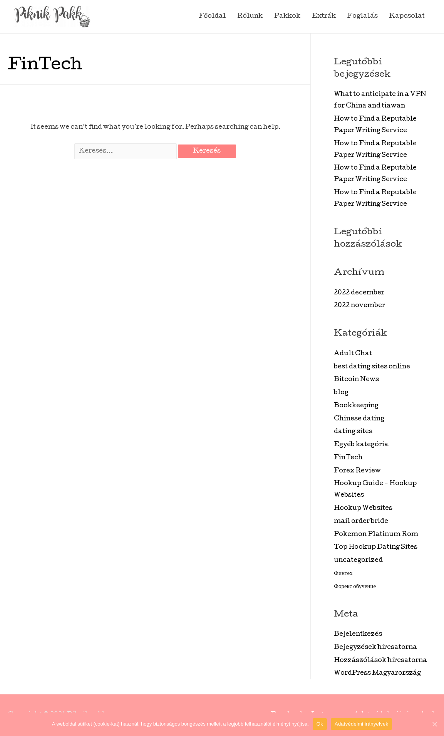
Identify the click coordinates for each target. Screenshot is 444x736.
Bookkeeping (356, 406)
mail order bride (361, 521)
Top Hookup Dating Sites (375, 547)
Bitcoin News (356, 379)
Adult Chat (353, 354)
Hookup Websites (363, 508)
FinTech (348, 458)
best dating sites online (372, 367)
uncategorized (358, 560)
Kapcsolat (407, 16)
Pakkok (287, 16)
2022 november (359, 305)
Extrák (324, 16)
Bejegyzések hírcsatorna (375, 647)
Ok (320, 724)
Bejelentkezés (358, 634)
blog (341, 393)
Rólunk (250, 16)
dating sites (353, 431)
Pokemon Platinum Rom (376, 534)
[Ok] (434, 724)
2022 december (359, 293)
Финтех (343, 573)
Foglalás (362, 16)
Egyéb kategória (361, 445)
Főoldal (212, 16)
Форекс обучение (355, 586)
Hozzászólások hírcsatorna (380, 660)
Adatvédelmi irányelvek (361, 724)
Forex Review (357, 471)
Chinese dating (359, 419)
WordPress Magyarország (377, 673)
